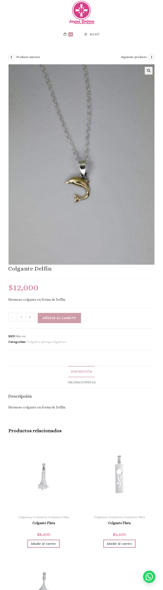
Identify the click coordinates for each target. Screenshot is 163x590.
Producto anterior (28, 57)
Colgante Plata (43, 523)
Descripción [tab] (81, 371)
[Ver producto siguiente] (151, 57)
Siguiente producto (134, 57)
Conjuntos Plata (58, 517)
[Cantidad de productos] (21, 317)
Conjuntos (39, 517)
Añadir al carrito (59, 318)
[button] (149, 71)
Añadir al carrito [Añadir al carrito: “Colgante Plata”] (43, 543)
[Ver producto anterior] (11, 57)
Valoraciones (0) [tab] (82, 382)
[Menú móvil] (92, 34)
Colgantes (58, 342)
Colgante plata (38, 342)
